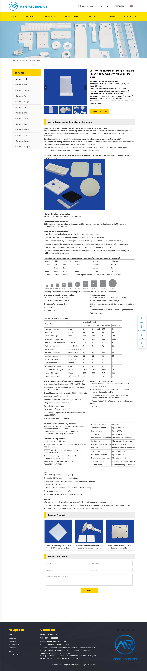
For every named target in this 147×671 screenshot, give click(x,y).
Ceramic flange (22, 101)
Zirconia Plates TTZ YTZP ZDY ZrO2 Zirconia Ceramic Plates (120, 547)
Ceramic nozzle (22, 130)
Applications (72, 16)
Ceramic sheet (22, 124)
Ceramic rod (21, 85)
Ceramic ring (21, 113)
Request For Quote (99, 111)
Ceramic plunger (22, 146)
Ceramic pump (22, 90)
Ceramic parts (21, 118)
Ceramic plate (34, 60)
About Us (31, 16)
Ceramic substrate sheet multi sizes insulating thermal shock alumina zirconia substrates (89, 547)
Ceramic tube (21, 107)
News (112, 16)
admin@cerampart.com (92, 6)
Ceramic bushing (23, 141)
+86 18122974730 (117, 6)
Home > (16, 60)
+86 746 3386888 (51, 638)
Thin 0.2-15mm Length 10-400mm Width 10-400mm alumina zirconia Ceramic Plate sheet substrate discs (58, 547)
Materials (94, 16)
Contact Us (130, 16)
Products (50, 16)
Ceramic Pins (21, 135)
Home (13, 16)
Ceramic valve (21, 96)
